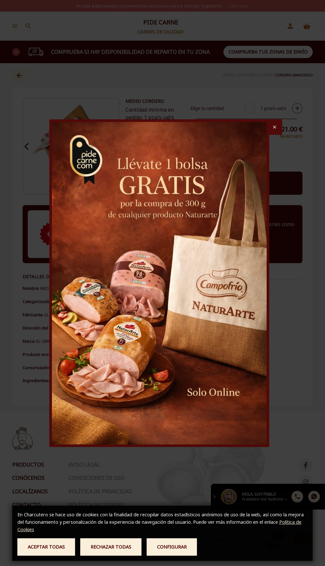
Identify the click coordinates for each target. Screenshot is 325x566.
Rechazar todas (111, 547)
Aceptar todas (46, 547)
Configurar (172, 547)
